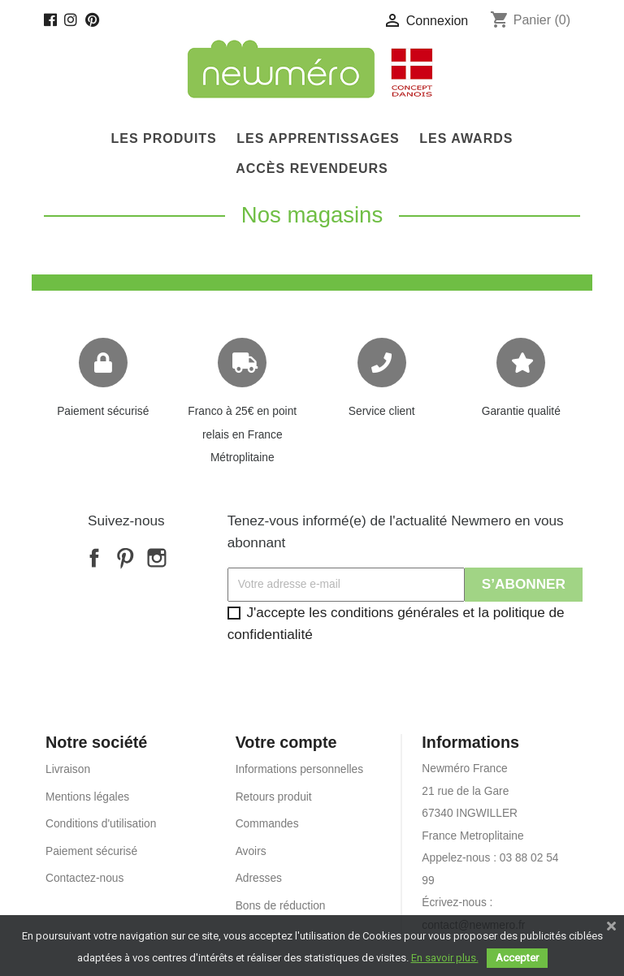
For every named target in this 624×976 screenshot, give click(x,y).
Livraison (68, 769)
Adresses (259, 878)
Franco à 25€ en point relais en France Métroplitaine (242, 434)
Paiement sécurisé (103, 411)
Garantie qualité (521, 411)
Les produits (164, 138)
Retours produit (274, 797)
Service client (382, 411)
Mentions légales (87, 797)
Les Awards (466, 138)
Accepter (517, 958)
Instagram (157, 558)
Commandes (267, 824)
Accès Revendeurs (312, 168)
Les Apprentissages (318, 138)
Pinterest (125, 558)
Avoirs (251, 851)
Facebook (94, 558)
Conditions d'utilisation (101, 824)
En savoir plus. (445, 958)
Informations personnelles (299, 769)
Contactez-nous (85, 878)
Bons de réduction (281, 906)
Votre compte (286, 742)
